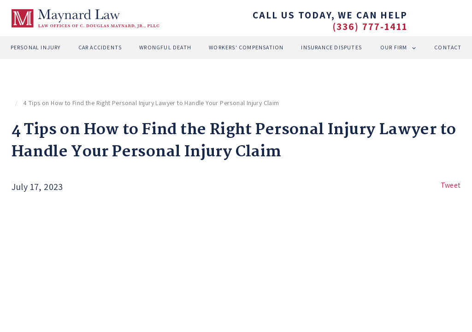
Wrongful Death (165, 47)
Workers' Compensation (246, 47)
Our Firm (393, 47)
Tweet (451, 185)
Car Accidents (100, 47)
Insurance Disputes (331, 47)
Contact (447, 47)
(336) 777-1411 (369, 26)
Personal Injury (36, 47)
